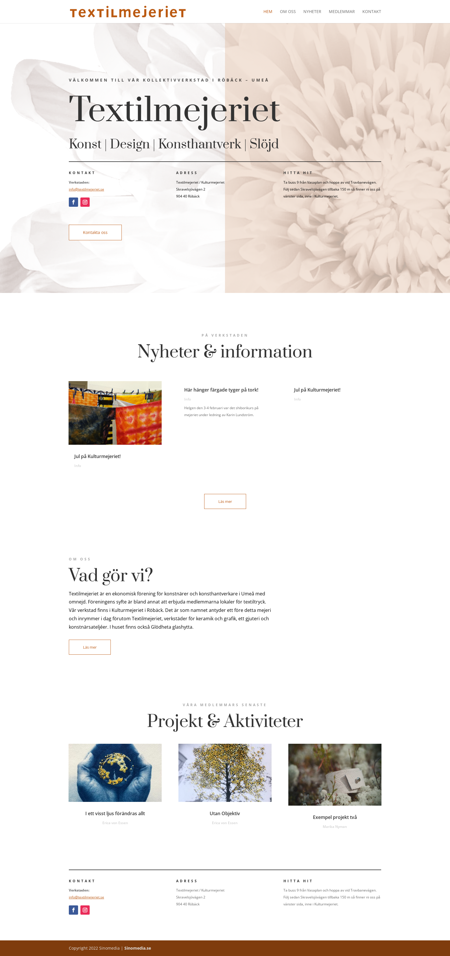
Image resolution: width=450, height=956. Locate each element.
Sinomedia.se (137, 948)
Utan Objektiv (225, 813)
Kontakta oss (95, 232)
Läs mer (225, 501)
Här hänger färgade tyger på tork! (221, 390)
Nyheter (312, 12)
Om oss (288, 12)
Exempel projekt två (335, 817)
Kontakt (371, 12)
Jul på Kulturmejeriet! (97, 456)
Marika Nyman (335, 826)
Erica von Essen (115, 822)
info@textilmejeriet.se (86, 189)
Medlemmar (342, 12)
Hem (267, 12)
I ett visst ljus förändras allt (115, 813)
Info (77, 465)
